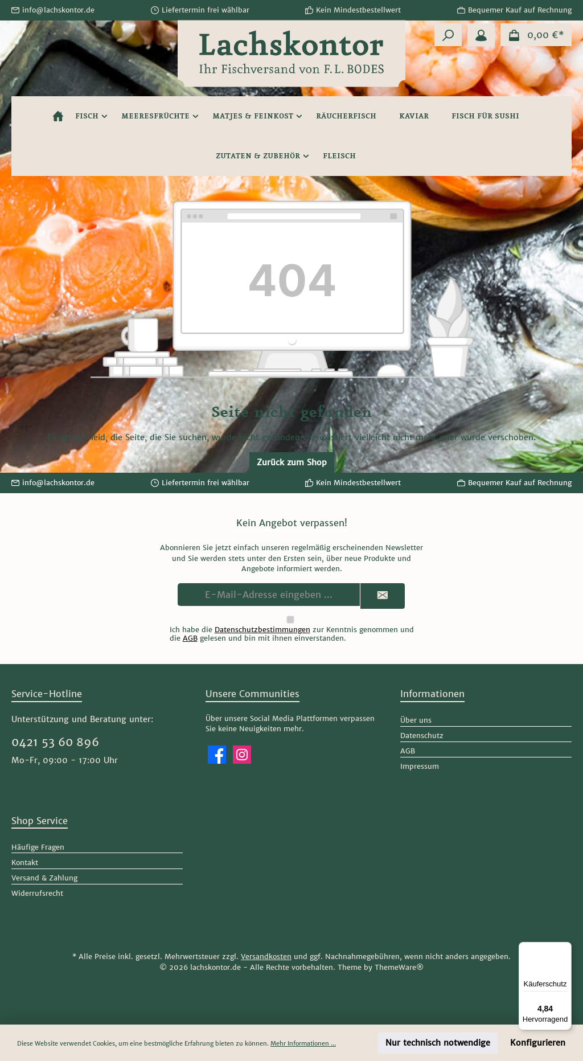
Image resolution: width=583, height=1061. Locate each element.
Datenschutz (422, 735)
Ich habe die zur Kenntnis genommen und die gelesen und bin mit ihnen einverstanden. (292, 633)
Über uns (416, 720)
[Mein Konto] (481, 34)
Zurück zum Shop (292, 462)
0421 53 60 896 (55, 742)
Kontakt (24, 862)
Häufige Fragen (37, 847)
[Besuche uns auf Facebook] (217, 754)
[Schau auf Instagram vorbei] (242, 754)
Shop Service (39, 820)
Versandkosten (266, 956)
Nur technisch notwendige (437, 1043)
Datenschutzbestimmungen (262, 629)
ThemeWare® (399, 967)
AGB (190, 638)
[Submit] (382, 596)
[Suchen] (448, 34)
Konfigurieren (537, 1043)
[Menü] (565, 949)
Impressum (419, 766)
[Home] (58, 116)
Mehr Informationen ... (303, 1043)
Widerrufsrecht (37, 893)
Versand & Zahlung (44, 878)
